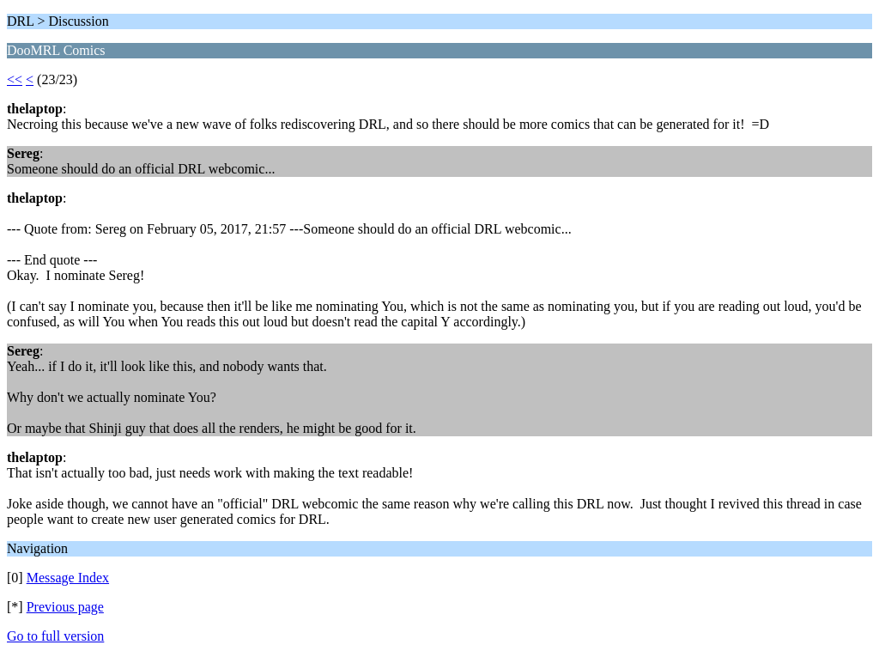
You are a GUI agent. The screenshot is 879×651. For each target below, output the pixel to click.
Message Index (68, 577)
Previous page (65, 606)
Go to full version (55, 636)
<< (14, 79)
